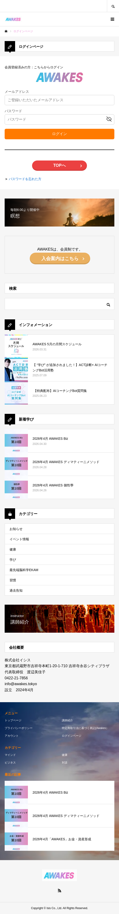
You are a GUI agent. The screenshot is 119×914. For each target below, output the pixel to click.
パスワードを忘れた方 (25, 179)
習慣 (13, 580)
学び (13, 560)
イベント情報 (19, 539)
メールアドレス (17, 92)
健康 (13, 549)
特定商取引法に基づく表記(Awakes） (85, 728)
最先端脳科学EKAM (24, 570)
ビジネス (10, 762)
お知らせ (16, 529)
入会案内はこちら (60, 258)
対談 (64, 762)
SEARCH (113, 6)
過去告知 (16, 590)
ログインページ (71, 735)
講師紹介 (67, 720)
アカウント (12, 735)
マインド (10, 755)
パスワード (13, 111)
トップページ (13, 720)
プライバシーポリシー (19, 728)
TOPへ (59, 165)
